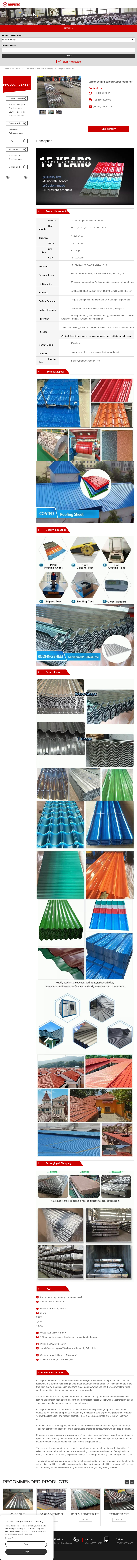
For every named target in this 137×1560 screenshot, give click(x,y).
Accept (26, 1552)
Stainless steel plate (17, 112)
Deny (26, 1544)
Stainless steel (16, 98)
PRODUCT (20, 69)
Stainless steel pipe (17, 104)
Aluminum (13, 149)
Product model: (9, 46)
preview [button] (127, 1482)
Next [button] (132, 1482)
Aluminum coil (14, 155)
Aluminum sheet (15, 159)
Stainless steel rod (16, 108)
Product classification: (12, 35)
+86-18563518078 (102, 93)
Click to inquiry (109, 129)
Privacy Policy (10, 1538)
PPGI (11, 141)
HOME (12, 69)
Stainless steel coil (16, 116)
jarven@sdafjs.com (72, 62)
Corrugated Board (32, 69)
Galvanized (14, 123)
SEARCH (68, 56)
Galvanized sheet (16, 133)
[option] (59, 92)
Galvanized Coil (15, 129)
